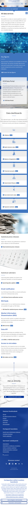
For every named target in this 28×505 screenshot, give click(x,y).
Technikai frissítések (7, 434)
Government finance (10, 183)
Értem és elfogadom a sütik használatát (15, 500)
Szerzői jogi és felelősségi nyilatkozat (11, 432)
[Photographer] (27, 51)
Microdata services (8, 357)
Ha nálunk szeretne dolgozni (9, 416)
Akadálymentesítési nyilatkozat (10, 450)
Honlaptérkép (6, 454)
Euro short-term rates (10, 195)
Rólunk (4, 414)
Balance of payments (10, 159)
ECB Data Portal (9, 100)
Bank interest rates (9, 147)
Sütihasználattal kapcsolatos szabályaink (14, 497)
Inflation (6, 135)
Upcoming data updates (9, 283)
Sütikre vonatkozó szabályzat (9, 448)
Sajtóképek (5, 420)
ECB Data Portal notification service (13, 297)
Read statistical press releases (11, 247)
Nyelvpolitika (6, 451)
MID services (6, 325)
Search (22, 4)
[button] (26, 1)
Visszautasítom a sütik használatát (14, 502)
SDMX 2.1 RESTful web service (11, 339)
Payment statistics (9, 207)
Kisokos (4, 418)
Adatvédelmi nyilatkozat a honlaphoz (11, 446)
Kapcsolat (5, 422)
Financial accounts (9, 171)
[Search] (13, 4)
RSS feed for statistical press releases (12, 309)
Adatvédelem (6, 444)
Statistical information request (14, 396)
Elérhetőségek (6, 424)
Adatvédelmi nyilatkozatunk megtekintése (15, 495)
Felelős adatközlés (7, 436)
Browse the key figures (9, 72)
